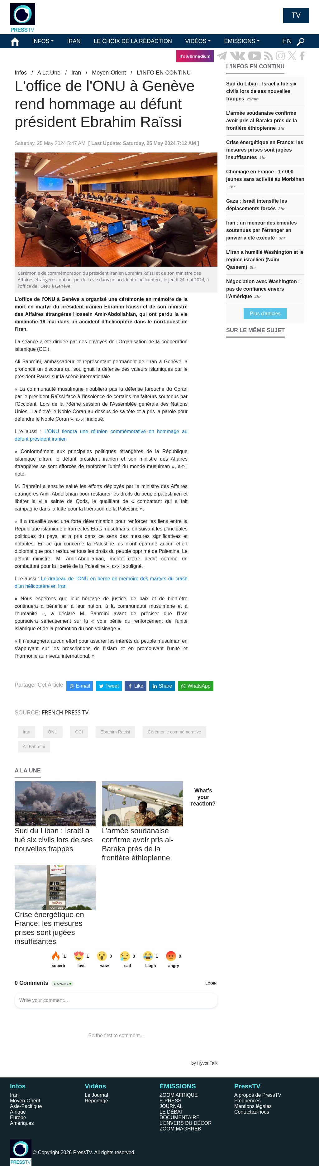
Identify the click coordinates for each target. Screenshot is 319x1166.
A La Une (48, 73)
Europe (18, 1117)
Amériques (22, 1123)
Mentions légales (253, 1106)
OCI (79, 731)
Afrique (18, 1112)
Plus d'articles (265, 313)
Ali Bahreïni (34, 746)
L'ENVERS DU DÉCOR (186, 1123)
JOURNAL (171, 1106)
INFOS (40, 41)
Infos (21, 73)
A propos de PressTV (257, 1095)
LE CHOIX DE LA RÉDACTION (133, 41)
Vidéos (95, 1086)
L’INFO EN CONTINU (164, 73)
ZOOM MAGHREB (180, 1128)
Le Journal (96, 1095)
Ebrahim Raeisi (115, 731)
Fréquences (247, 1100)
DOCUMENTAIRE (180, 1117)
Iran (76, 73)
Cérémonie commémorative (174, 731)
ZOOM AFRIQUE (179, 1095)
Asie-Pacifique (26, 1106)
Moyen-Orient (109, 73)
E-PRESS (170, 1100)
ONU (53, 731)
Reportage (96, 1100)
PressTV (247, 1086)
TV (296, 15)
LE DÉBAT (171, 1112)
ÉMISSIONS (239, 41)
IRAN (74, 41)
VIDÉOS (195, 41)
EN (287, 41)
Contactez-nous (251, 1112)
